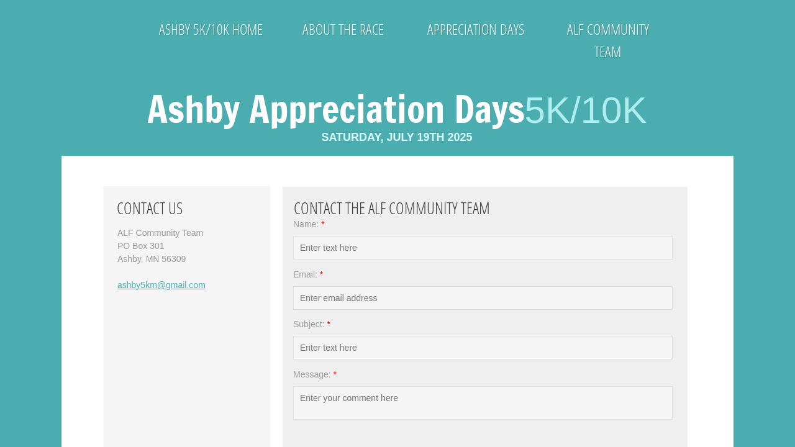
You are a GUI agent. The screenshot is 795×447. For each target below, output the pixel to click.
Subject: (311, 324)
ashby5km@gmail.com (161, 285)
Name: (309, 224)
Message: (315, 374)
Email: (308, 274)
